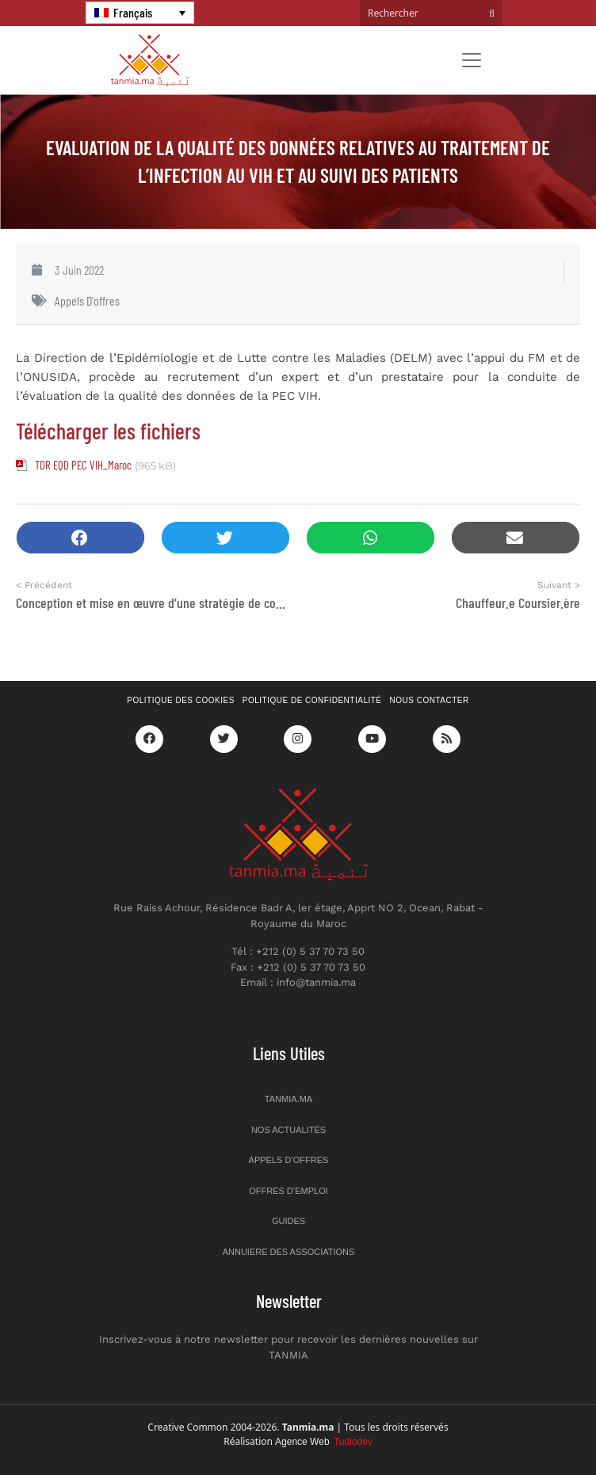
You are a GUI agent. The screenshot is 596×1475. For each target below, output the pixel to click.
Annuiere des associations (289, 1251)
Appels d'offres (87, 300)
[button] (80, 538)
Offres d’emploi (288, 1191)
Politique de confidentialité (312, 700)
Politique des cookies (181, 700)
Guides (288, 1221)
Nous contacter (429, 700)
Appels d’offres (289, 1160)
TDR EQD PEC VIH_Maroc (83, 465)
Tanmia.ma (288, 1099)
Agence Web (323, 1441)
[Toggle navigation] (471, 60)
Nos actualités (288, 1130)
